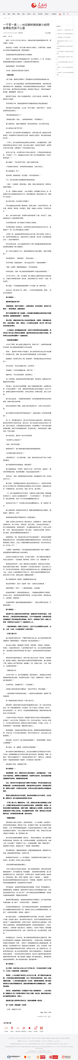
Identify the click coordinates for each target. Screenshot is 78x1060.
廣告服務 (34, 1038)
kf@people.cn (25, 1041)
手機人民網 (17, 1029)
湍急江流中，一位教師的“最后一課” (65, 30)
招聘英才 (29, 1038)
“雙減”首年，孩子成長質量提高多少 (65, 33)
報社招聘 (24, 1038)
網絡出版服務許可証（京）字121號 (51, 1046)
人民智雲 (35, 1029)
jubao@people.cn (56, 1041)
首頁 (4, 14)
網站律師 (58, 1038)
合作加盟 (39, 1038)
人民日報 (6, 1029)
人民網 (4, 18)
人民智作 (41, 1029)
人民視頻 (29, 1029)
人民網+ (11, 1029)
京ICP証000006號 (63, 1046)
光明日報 (20, 33)
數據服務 (48, 1038)
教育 (9, 18)
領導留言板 (23, 1029)
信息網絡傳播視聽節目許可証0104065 (13, 1046)
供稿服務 (43, 1038)
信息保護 (63, 1038)
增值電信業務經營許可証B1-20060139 (37, 1043)
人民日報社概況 (11, 1038)
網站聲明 (53, 1038)
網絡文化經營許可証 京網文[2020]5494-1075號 (32, 1046)
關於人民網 (18, 1038)
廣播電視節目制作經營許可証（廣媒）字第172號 (57, 1043)
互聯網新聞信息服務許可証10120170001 (19, 1043)
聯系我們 (68, 1038)
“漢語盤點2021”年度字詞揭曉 (63, 37)
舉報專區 (40, 14)
